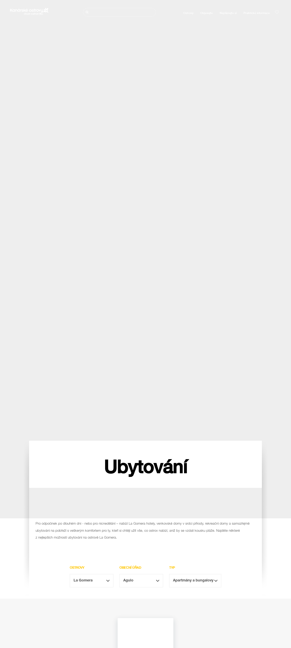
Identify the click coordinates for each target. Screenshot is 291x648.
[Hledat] (119, 12)
